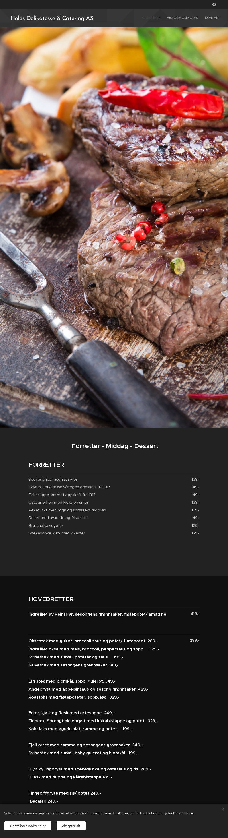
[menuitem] (206, 18)
